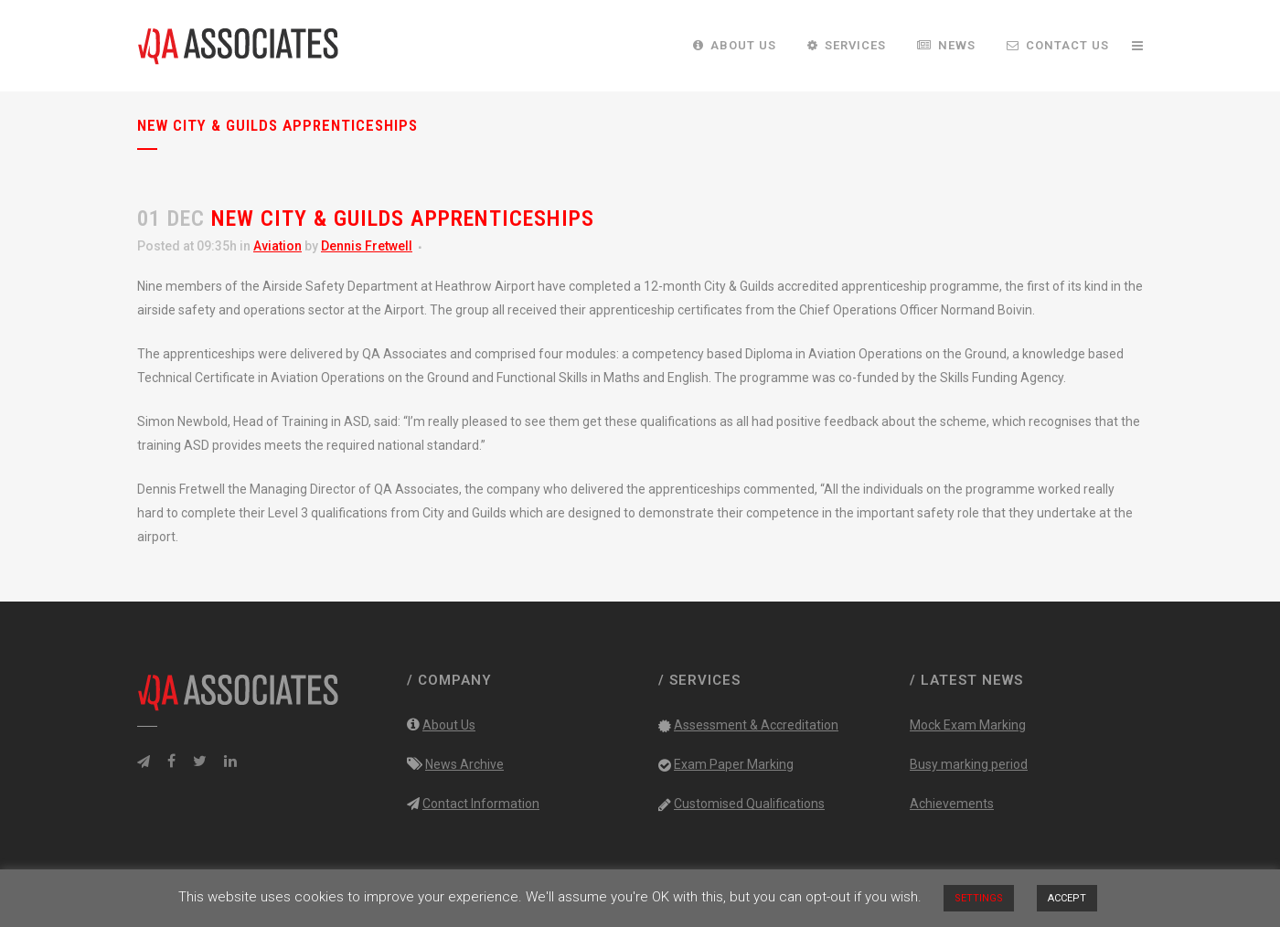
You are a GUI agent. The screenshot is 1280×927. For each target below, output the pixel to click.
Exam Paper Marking (734, 764)
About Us (448, 725)
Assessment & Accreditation (756, 725)
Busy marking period (969, 764)
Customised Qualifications (749, 803)
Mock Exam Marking (968, 725)
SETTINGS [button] (979, 898)
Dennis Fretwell (366, 246)
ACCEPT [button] (1067, 898)
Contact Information (480, 803)
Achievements (952, 803)
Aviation (277, 246)
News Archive (464, 764)
